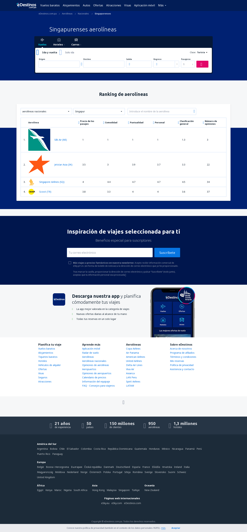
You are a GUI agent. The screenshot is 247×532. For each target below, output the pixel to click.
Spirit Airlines (133, 381)
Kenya (48, 490)
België (40, 467)
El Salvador (73, 448)
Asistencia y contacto (182, 369)
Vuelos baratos (50, 5)
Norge (83, 472)
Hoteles (42, 361)
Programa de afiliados (182, 352)
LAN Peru (131, 377)
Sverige (149, 472)
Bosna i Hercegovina (57, 467)
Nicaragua (177, 448)
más (163, 528)
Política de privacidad (181, 365)
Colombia (86, 448)
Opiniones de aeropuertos (96, 373)
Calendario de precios (94, 377)
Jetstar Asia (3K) (50, 165)
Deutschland (123, 467)
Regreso (157, 59)
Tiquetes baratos (47, 356)
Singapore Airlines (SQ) (46, 182)
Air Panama (132, 352)
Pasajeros (186, 59)
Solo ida (69, 52)
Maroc (58, 490)
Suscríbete (167, 253)
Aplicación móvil (144, 5)
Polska (107, 472)
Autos (86, 5)
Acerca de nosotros (181, 348)
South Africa (80, 490)
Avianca (130, 373)
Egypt (40, 490)
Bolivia (53, 448)
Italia (187, 467)
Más (161, 5)
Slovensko (160, 472)
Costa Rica (100, 448)
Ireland (178, 467)
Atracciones (113, 5)
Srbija (127, 472)
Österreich (95, 472)
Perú (199, 448)
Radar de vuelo (90, 352)
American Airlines (135, 356)
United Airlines (134, 361)
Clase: (193, 52)
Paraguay (57, 454)
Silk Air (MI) (47, 140)
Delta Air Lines (134, 365)
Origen (42, 59)
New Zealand (151, 490)
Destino (87, 59)
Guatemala (140, 448)
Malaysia (111, 490)
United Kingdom (46, 477)
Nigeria (68, 490)
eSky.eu (105, 503)
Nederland (72, 472)
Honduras (154, 448)
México (166, 448)
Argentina (42, 448)
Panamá (190, 448)
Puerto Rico (43, 454)
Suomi (171, 472)
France (146, 467)
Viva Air (130, 369)
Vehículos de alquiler (49, 365)
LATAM (130, 385)
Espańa (136, 467)
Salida (129, 59)
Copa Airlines (133, 348)
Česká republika (93, 467)
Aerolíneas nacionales (94, 361)
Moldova (60, 472)
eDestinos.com (132, 503)
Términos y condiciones (183, 356)
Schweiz (181, 472)
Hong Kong (98, 490)
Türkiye (136, 490)
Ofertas (98, 5)
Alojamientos (71, 5)
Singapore (124, 490)
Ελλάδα (156, 467)
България (76, 467)
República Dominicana (120, 448)
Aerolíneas (88, 356)
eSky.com (116, 503)
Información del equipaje (96, 381)
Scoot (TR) (39, 191)
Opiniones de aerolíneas (95, 365)
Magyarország (45, 472)
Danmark (109, 467)
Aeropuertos (89, 369)
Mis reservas (177, 361)
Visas (127, 5)
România (138, 472)
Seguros (42, 377)
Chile (62, 448)
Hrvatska (167, 467)
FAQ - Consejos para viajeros (98, 385)
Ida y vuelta (49, 52)
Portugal (117, 472)
